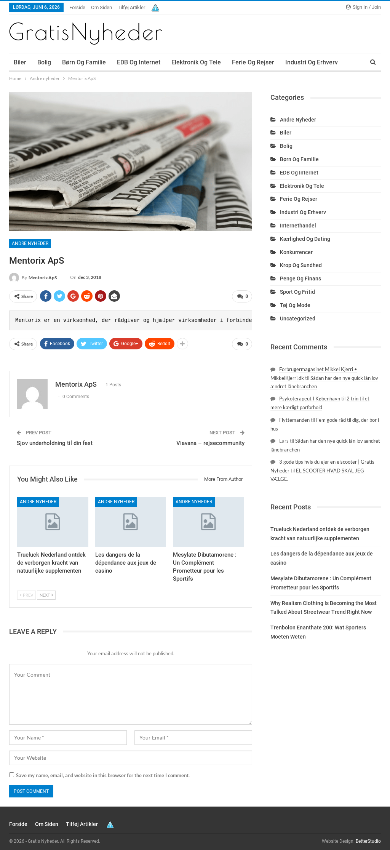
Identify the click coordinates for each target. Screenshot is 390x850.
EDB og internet (138, 62)
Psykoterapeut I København (309, 398)
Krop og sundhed (301, 265)
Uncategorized (297, 318)
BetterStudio (368, 838)
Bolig (44, 62)
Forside (77, 7)
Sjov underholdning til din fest (55, 440)
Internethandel (298, 226)
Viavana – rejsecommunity (210, 440)
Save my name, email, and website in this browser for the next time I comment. (103, 772)
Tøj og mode (295, 305)
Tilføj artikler (131, 7)
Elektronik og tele (196, 62)
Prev (26, 591)
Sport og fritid (297, 292)
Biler (20, 62)
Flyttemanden (294, 420)
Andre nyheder (30, 243)
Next (46, 591)
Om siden (101, 7)
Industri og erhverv (303, 212)
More (292, 62)
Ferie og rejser (253, 62)
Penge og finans (300, 278)
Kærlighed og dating (305, 239)
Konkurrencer (296, 252)
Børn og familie (84, 62)
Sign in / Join (363, 7)
